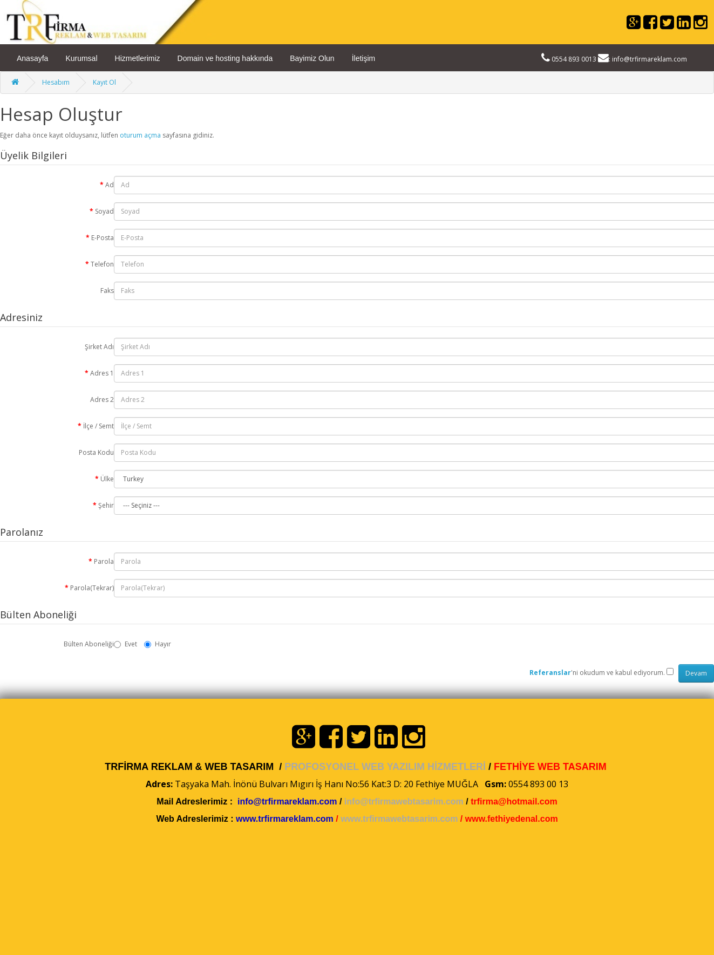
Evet (125, 644)
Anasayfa (32, 58)
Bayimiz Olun (312, 58)
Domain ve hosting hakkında (225, 58)
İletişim (364, 58)
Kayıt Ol (104, 82)
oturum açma (140, 135)
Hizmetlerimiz (137, 58)
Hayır (157, 644)
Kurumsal (81, 58)
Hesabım (56, 82)
